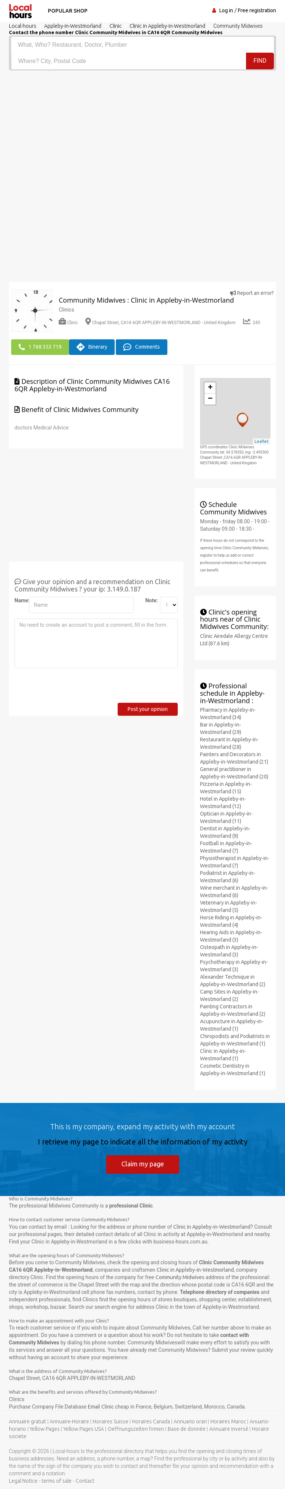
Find (259, 60)
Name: (18, 600)
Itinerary (91, 347)
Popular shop (68, 11)
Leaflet (262, 441)
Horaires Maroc (228, 1421)
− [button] (210, 399)
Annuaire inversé (228, 1429)
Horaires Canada (151, 1421)
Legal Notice (23, 1481)
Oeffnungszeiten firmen (136, 1429)
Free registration (257, 10)
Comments (141, 347)
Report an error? (252, 293)
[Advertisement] (142, 126)
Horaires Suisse (110, 1421)
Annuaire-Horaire (69, 1421)
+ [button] (210, 387)
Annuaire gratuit (27, 1421)
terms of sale (57, 1481)
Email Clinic (101, 1407)
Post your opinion (148, 709)
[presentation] (70, 688)
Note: (149, 600)
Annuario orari (190, 1421)
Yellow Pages (45, 1429)
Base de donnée (187, 1429)
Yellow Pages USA (83, 1429)
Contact (85, 1481)
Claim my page (142, 1163)
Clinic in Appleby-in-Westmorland (211, 1227)
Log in (226, 10)
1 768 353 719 (40, 347)
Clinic (68, 322)
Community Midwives (179, 1277)
